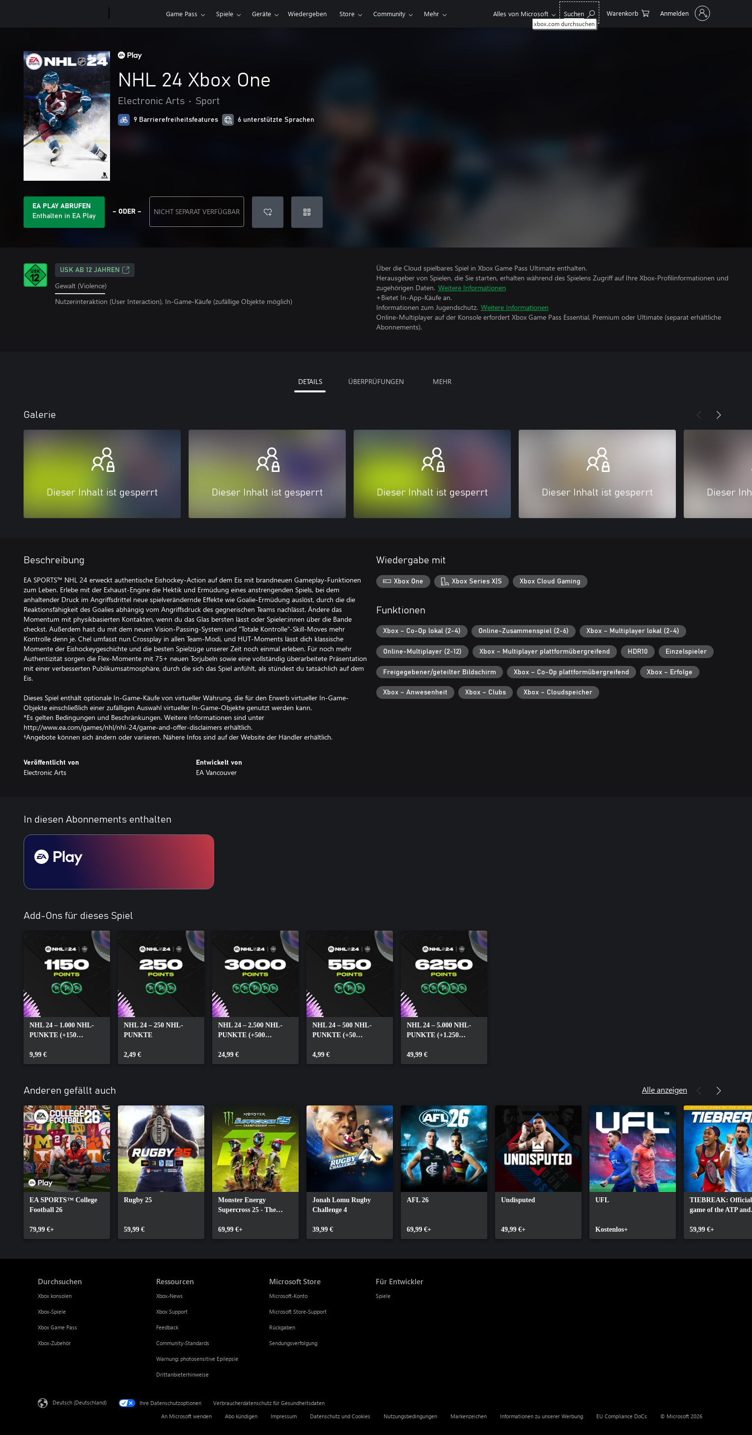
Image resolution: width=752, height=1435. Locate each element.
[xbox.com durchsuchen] (579, 12)
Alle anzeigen (664, 1089)
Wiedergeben (307, 13)
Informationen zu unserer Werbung (541, 1416)
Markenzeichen (468, 1416)
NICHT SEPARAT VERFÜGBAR (197, 211)
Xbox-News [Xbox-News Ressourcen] (169, 1296)
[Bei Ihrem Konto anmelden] (684, 13)
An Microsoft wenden (186, 1416)
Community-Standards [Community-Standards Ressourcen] (182, 1343)
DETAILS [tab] (310, 381)
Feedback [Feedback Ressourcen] (167, 1327)
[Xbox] (136, 13)
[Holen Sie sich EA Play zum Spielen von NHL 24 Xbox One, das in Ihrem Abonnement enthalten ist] (64, 212)
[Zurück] (699, 415)
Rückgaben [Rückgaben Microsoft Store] (282, 1327)
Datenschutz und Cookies (340, 1416)
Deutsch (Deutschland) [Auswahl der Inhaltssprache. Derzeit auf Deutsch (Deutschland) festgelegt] (80, 1402)
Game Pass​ (181, 13)
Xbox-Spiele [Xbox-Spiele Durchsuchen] (52, 1311)
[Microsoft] (71, 13)
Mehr (431, 13)
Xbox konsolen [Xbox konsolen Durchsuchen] (55, 1296)
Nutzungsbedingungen (410, 1416)
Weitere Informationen (472, 287)
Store (347, 13)
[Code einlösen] (307, 212)
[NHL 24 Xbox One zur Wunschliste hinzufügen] (267, 212)
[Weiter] (718, 415)
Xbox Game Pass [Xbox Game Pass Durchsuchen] (57, 1327)
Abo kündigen (241, 1416)
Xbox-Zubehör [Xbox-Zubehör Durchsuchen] (54, 1343)
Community (389, 13)
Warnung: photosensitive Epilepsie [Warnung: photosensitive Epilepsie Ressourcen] (197, 1358)
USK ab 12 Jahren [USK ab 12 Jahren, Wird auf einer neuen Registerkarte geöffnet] (95, 270)
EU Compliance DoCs (621, 1416)
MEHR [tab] (442, 381)
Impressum (284, 1416)
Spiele (224, 13)
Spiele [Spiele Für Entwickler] (383, 1296)
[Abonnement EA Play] (119, 861)
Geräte (261, 13)
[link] (67, 997)
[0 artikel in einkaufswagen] (628, 12)
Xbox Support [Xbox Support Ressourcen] (172, 1311)
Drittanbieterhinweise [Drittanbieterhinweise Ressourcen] (182, 1374)
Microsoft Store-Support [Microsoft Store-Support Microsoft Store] (298, 1311)
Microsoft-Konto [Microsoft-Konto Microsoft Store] (288, 1296)
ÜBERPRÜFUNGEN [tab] (376, 381)
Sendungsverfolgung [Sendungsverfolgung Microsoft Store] (293, 1343)
